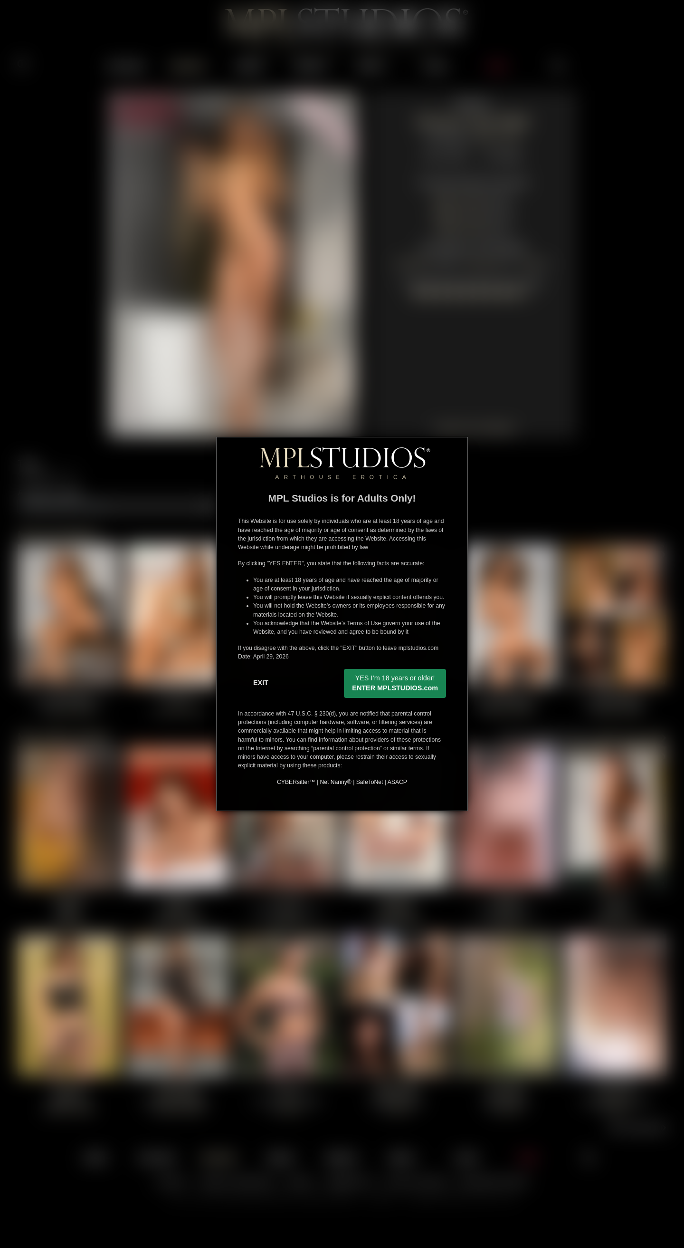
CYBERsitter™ (296, 782)
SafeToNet (369, 782)
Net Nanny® (335, 782)
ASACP (397, 782)
